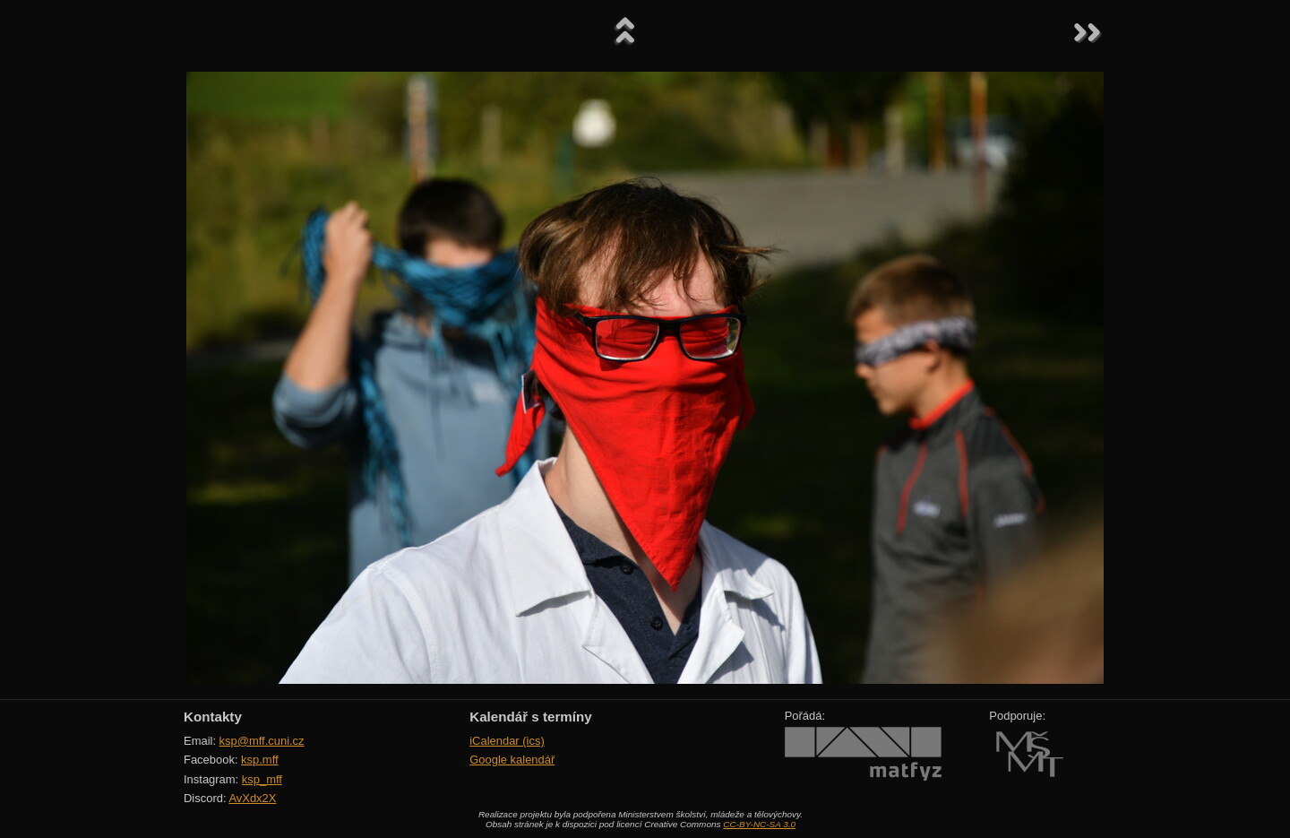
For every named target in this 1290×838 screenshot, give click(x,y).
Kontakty (213, 716)
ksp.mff (260, 759)
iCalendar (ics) (507, 740)
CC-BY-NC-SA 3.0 (759, 824)
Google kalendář (512, 759)
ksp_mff (262, 779)
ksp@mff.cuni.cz (262, 740)
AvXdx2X (252, 798)
